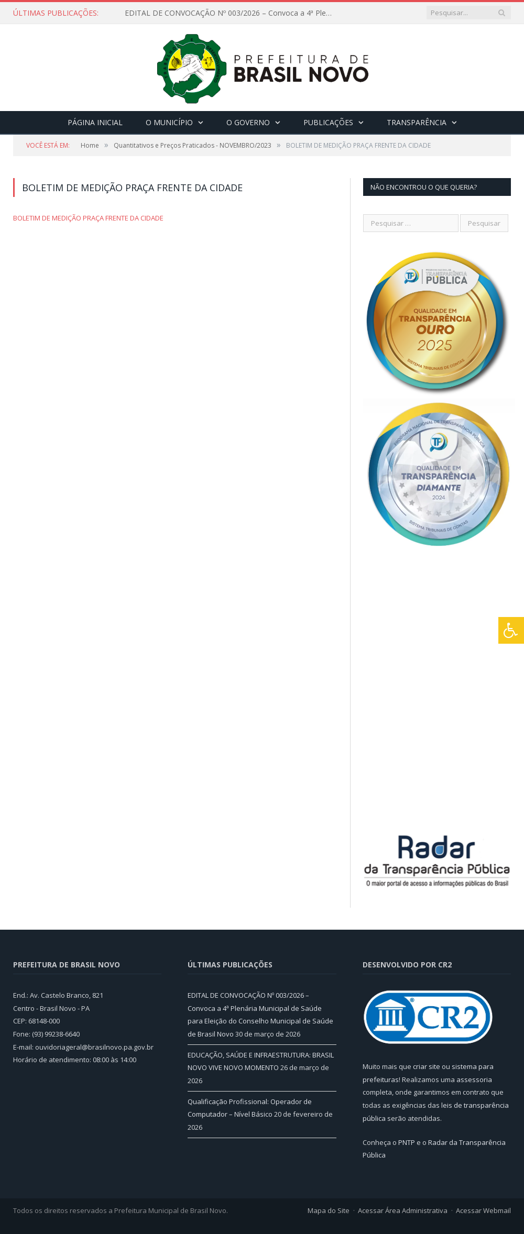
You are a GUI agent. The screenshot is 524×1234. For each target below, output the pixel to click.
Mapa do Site (329, 1210)
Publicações (328, 122)
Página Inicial (95, 122)
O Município (169, 122)
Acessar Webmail (483, 1210)
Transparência (416, 122)
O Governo (248, 122)
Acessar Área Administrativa (402, 1210)
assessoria (474, 1079)
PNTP (406, 1142)
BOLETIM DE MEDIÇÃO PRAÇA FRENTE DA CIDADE (88, 218)
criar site (426, 1066)
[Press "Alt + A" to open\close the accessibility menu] (511, 630)
